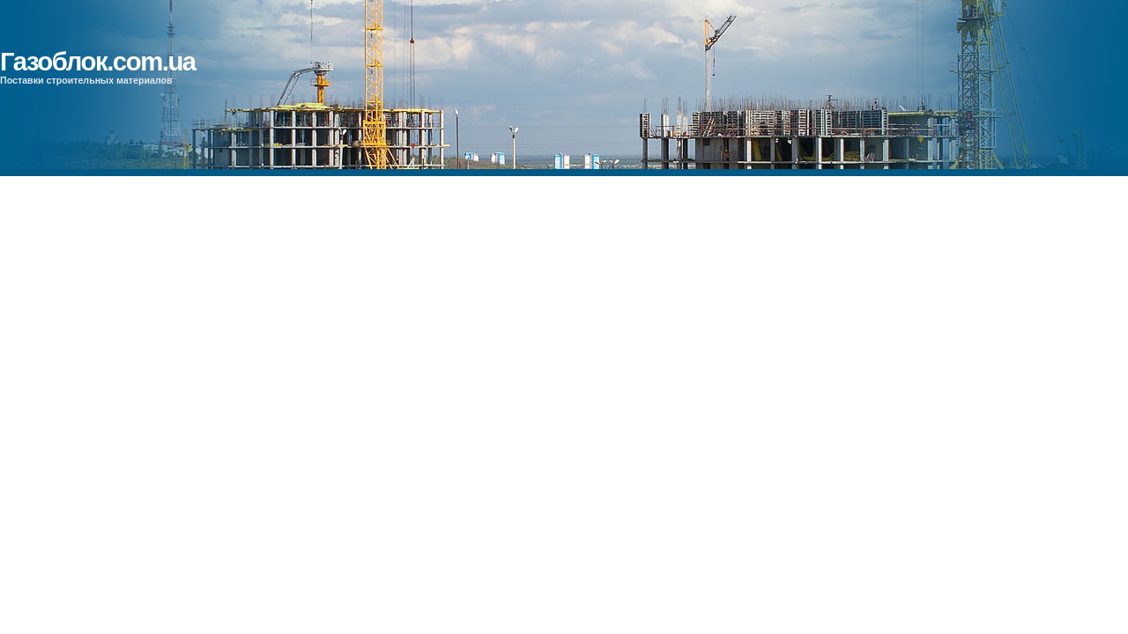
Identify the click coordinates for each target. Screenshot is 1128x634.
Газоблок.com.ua (98, 61)
